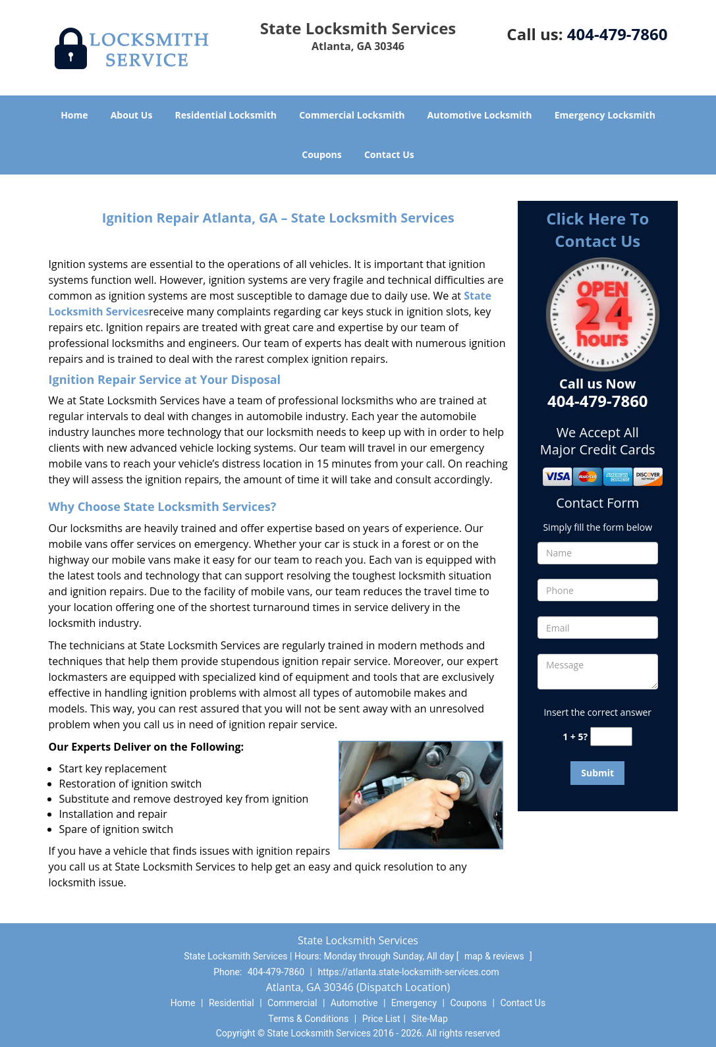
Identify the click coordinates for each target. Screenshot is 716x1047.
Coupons (321, 154)
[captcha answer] (611, 736)
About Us (132, 115)
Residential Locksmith (226, 115)
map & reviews (495, 956)
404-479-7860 (617, 34)
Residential (231, 1003)
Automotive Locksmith (479, 115)
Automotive (354, 1003)
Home (74, 115)
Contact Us (389, 154)
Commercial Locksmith (351, 115)
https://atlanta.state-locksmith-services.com (408, 972)
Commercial (292, 1003)
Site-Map (430, 1018)
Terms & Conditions (308, 1018)
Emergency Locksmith (605, 115)
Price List (381, 1018)
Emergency (414, 1003)
